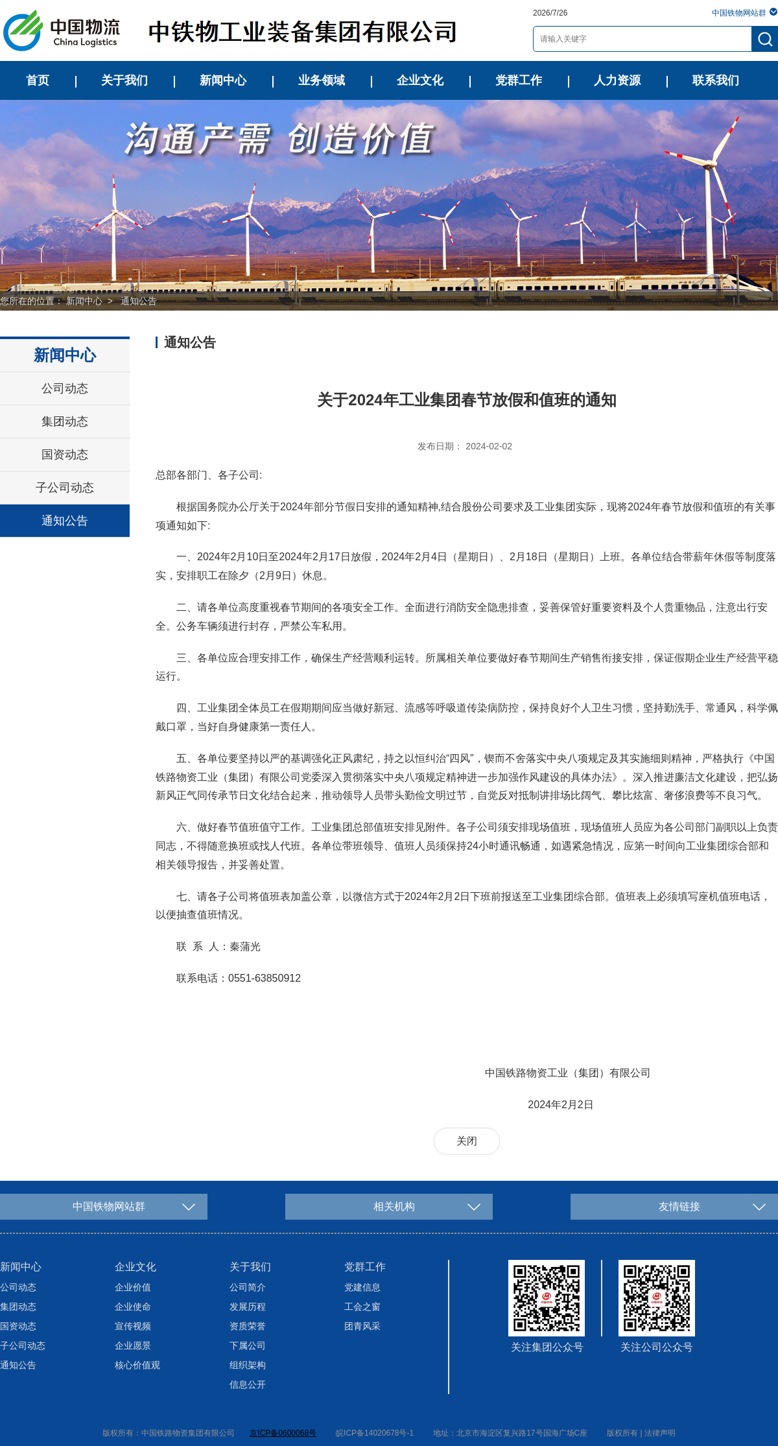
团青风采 (362, 1326)
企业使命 (133, 1306)
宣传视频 (133, 1326)
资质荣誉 (248, 1326)
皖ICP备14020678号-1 (375, 1433)
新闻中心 (223, 80)
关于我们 (124, 80)
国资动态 (64, 454)
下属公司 (248, 1345)
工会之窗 (362, 1306)
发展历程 (248, 1306)
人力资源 (617, 80)
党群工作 (518, 80)
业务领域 (321, 80)
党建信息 (362, 1287)
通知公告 (139, 301)
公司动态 (64, 388)
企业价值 (133, 1287)
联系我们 (715, 80)
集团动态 (64, 421)
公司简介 (248, 1287)
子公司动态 (65, 487)
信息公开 (248, 1384)
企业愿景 (133, 1345)
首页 (37, 80)
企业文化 (420, 80)
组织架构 (248, 1365)
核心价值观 (137, 1365)
